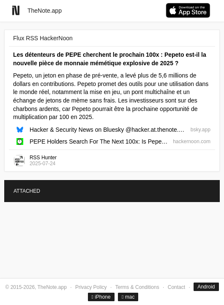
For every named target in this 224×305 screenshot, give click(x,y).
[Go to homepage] (15, 10)
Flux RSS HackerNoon (43, 38)
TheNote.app (44, 10)
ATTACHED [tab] (27, 191)
